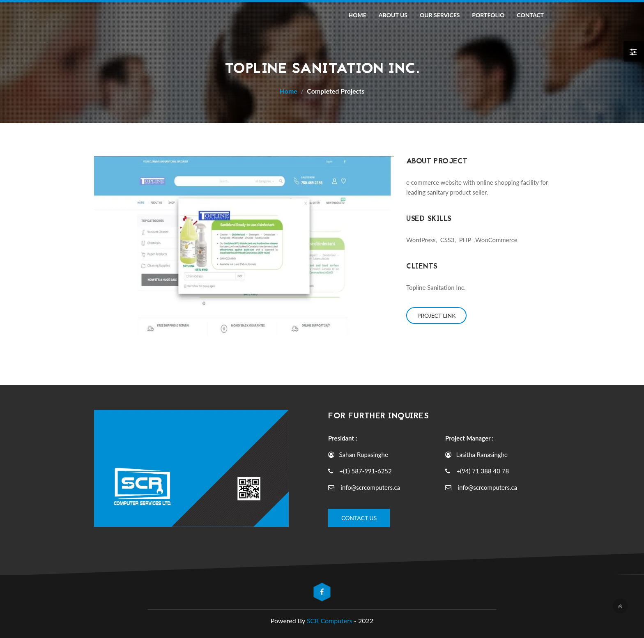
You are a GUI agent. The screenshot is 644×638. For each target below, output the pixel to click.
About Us (393, 14)
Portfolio (488, 14)
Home (357, 14)
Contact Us (359, 517)
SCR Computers (330, 620)
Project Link (436, 315)
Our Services (440, 14)
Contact (530, 14)
